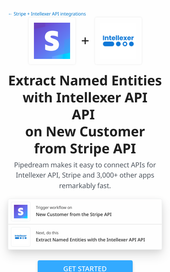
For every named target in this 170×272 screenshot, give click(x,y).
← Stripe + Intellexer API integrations (47, 14)
